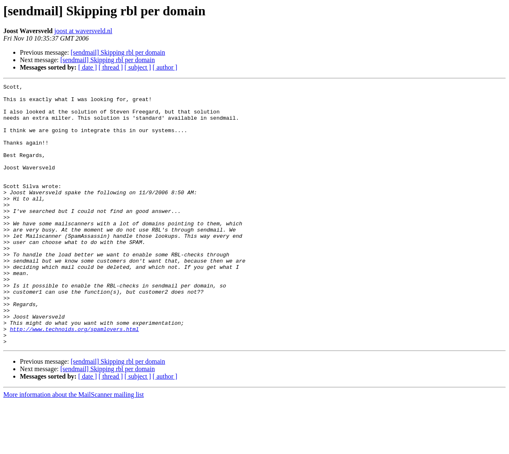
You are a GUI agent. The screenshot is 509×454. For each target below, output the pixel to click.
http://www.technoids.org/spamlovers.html (74, 378)
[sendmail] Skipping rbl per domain (118, 52)
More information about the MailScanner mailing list (73, 446)
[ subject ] (138, 67)
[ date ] (87, 67)
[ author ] (165, 67)
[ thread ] (110, 67)
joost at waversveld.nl (83, 30)
